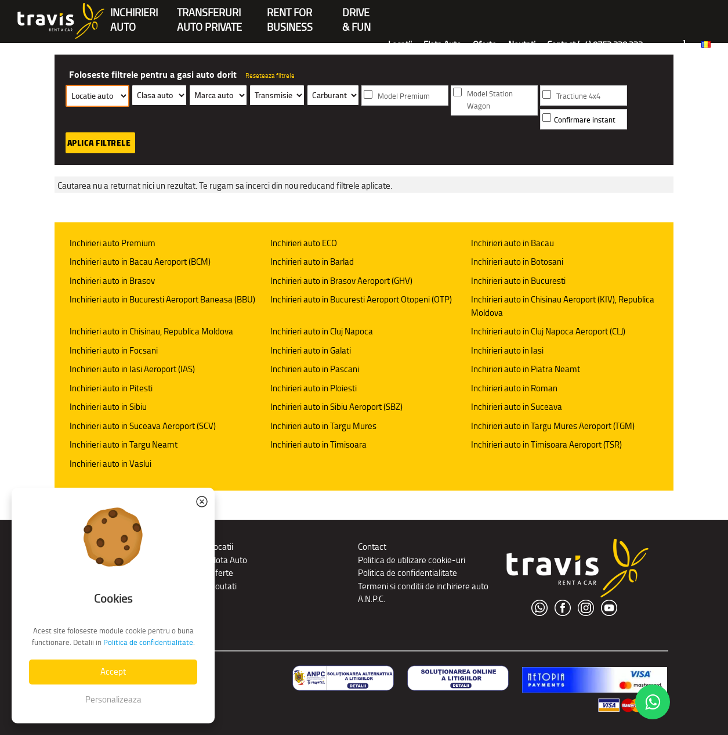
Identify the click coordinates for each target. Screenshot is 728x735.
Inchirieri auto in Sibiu (108, 406)
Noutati (521, 44)
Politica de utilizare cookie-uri (411, 560)
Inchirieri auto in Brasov (112, 280)
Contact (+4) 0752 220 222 (595, 44)
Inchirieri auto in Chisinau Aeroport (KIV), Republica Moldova (562, 306)
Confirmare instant (584, 120)
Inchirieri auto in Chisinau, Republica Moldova (151, 331)
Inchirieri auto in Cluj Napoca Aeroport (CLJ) (548, 331)
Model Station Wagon (490, 100)
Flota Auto (442, 44)
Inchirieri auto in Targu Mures (323, 426)
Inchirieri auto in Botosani (517, 261)
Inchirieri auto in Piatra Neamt (525, 369)
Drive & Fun (356, 13)
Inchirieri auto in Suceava (516, 406)
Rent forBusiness (290, 13)
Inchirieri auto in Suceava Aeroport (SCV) (143, 426)
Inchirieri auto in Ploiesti (313, 388)
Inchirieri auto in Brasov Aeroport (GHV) (341, 280)
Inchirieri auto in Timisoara (318, 444)
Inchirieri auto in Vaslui (110, 463)
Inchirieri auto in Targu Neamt (124, 444)
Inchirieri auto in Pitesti (111, 388)
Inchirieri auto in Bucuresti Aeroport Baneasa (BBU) (162, 299)
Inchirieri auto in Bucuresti (518, 280)
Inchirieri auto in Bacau (512, 243)
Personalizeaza (113, 699)
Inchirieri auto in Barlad (312, 261)
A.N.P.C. (371, 599)
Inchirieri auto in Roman (514, 388)
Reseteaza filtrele (270, 75)
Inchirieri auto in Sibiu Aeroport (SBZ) (336, 406)
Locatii (400, 44)
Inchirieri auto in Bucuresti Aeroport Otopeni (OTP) (361, 299)
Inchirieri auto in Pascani (314, 369)
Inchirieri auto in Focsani (114, 350)
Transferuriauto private (209, 13)
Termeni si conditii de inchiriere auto (423, 586)
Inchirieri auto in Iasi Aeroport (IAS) (132, 369)
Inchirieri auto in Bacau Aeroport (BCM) (140, 261)
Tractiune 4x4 (578, 96)
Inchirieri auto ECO (303, 243)
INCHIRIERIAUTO (134, 13)
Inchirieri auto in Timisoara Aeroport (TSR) (546, 444)
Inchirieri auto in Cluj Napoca (321, 331)
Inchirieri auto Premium (112, 243)
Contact (372, 546)
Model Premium (404, 96)
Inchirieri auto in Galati (310, 350)
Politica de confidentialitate (407, 572)
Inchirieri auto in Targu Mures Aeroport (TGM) (553, 426)
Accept (113, 671)
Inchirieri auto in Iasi (507, 350)
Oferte (485, 44)
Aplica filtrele (99, 142)
